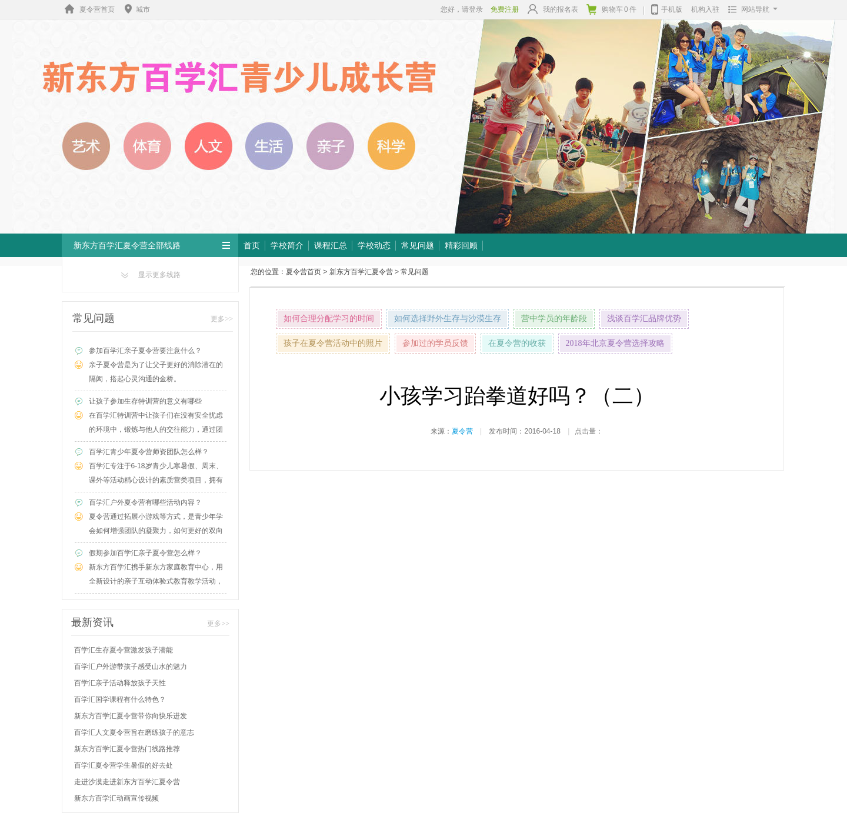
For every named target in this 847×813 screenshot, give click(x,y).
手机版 (666, 8)
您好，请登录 (462, 9)
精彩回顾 (461, 245)
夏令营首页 (88, 9)
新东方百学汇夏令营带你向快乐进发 (130, 716)
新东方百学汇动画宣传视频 (116, 798)
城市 (136, 9)
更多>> (222, 319)
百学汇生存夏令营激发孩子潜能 (123, 650)
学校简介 (287, 245)
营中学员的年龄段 (554, 318)
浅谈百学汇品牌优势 (644, 318)
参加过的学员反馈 (435, 343)
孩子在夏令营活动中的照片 (333, 343)
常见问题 (417, 245)
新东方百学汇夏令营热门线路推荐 (127, 749)
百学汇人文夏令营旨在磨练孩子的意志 (134, 732)
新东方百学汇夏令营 (361, 272)
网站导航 (750, 9)
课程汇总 (330, 245)
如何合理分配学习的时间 (329, 318)
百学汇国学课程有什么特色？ (120, 699)
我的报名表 (553, 9)
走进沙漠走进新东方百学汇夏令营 (127, 782)
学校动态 (374, 245)
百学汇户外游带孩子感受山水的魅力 (130, 666)
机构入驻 (705, 9)
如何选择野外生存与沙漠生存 (447, 318)
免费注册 (505, 9)
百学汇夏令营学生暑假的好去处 (123, 765)
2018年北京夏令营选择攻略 (615, 343)
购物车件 (611, 9)
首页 (252, 245)
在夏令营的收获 (517, 343)
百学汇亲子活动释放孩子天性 (120, 683)
